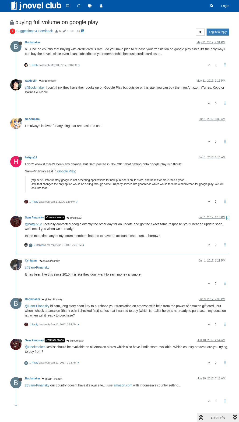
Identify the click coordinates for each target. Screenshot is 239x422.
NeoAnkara (32, 119)
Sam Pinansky (34, 217)
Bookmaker (32, 42)
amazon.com (123, 385)
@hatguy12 (74, 218)
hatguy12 (31, 157)
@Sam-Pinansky (37, 267)
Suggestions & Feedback (34, 31)
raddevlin (31, 80)
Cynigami (31, 260)
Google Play (66, 171)
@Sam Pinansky (49, 261)
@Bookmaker (47, 81)
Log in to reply (218, 32)
